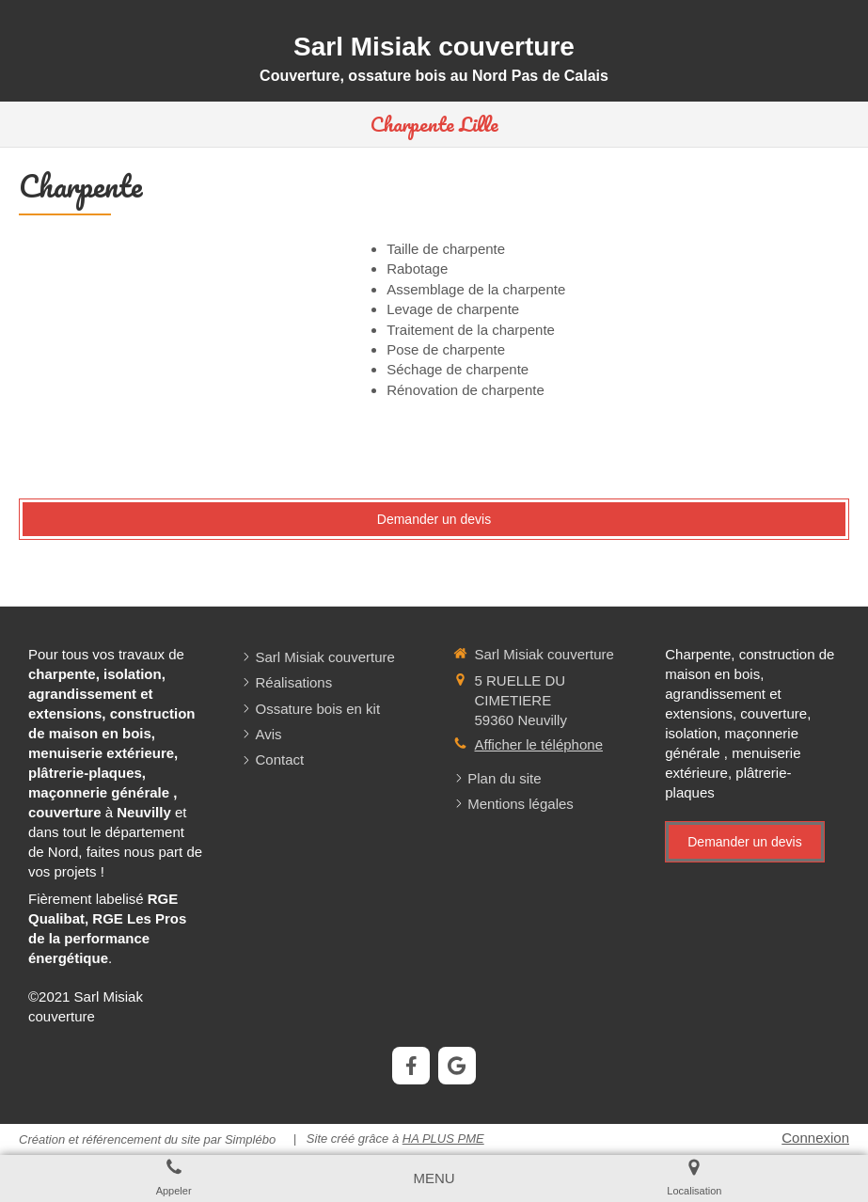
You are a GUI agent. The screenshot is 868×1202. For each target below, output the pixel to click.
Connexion (815, 1138)
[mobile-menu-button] (433, 1178)
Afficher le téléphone (539, 744)
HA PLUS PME (443, 1138)
